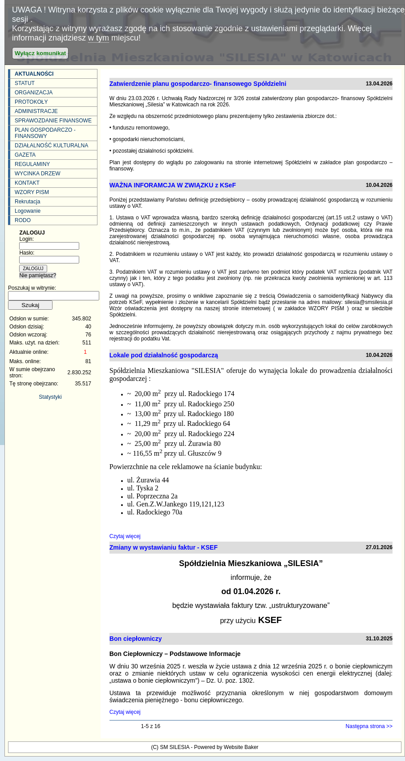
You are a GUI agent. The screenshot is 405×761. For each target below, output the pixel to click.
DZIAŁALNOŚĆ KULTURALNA (51, 145)
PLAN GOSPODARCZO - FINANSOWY (45, 133)
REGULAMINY (32, 164)
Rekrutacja (27, 201)
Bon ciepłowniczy (135, 638)
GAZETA (25, 155)
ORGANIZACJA (34, 92)
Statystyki (50, 397)
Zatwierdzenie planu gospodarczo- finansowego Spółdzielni (198, 83)
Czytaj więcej (125, 536)
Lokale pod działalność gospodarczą (163, 355)
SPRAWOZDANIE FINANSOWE (53, 120)
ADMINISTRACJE (36, 111)
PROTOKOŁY (31, 102)
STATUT (25, 83)
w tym (98, 37)
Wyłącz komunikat (40, 53)
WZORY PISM (32, 192)
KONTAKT (27, 183)
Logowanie (27, 211)
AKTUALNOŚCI (34, 74)
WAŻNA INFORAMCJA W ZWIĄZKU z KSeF (172, 185)
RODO (23, 220)
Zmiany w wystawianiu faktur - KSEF (163, 547)
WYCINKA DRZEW (38, 173)
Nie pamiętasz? (37, 275)
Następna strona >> (369, 726)
